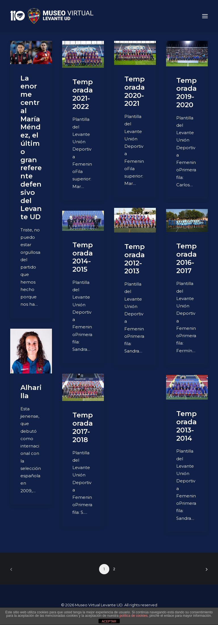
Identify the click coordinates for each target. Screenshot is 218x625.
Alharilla (31, 391)
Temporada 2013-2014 (186, 425)
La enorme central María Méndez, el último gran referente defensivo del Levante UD (31, 147)
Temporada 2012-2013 (134, 258)
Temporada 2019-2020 (186, 92)
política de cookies (134, 616)
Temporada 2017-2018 (82, 427)
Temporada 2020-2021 (134, 91)
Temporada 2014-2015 (82, 257)
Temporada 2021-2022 (82, 94)
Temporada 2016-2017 (186, 258)
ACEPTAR (109, 621)
